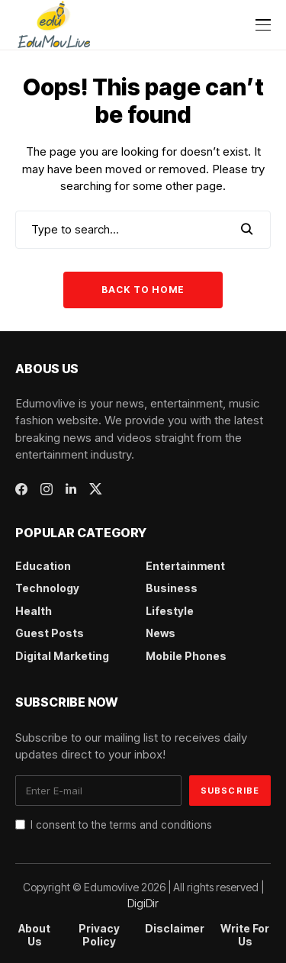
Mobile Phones (186, 655)
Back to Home (143, 289)
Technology (47, 587)
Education (43, 565)
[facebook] (21, 489)
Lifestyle (170, 610)
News (160, 632)
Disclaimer (174, 929)
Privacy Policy (99, 935)
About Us (34, 935)
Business (172, 587)
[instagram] (46, 489)
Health (33, 610)
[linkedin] (71, 489)
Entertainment (185, 565)
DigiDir (143, 903)
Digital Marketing (62, 655)
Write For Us (244, 935)
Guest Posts (49, 632)
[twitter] (95, 488)
